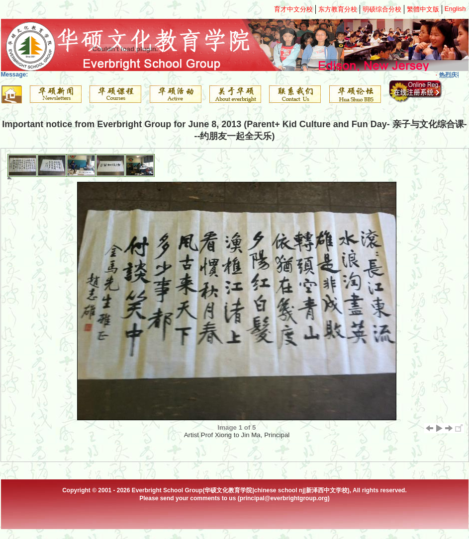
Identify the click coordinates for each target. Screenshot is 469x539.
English (455, 8)
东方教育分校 (337, 9)
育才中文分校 (293, 9)
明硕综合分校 (382, 9)
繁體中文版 (423, 9)
